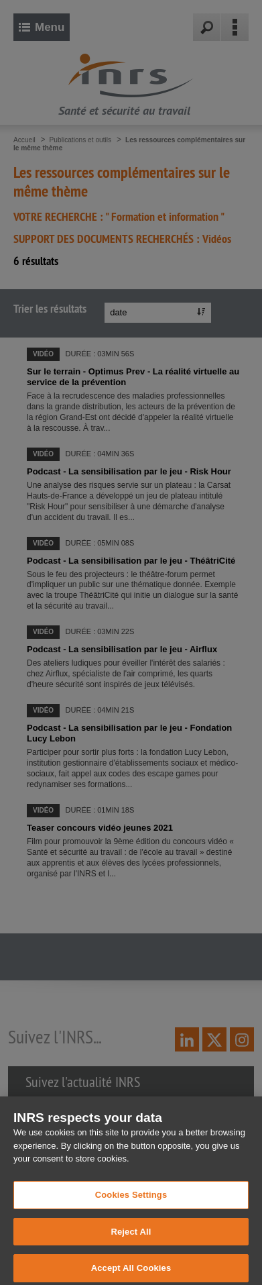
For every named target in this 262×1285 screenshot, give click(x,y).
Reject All (131, 1238)
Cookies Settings (131, 1201)
